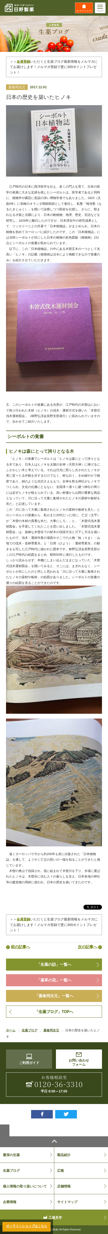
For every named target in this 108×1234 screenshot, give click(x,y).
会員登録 (23, 919)
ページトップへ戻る (54, 1141)
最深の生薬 (11, 1155)
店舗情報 (64, 1186)
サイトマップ (67, 1202)
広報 (60, 1170)
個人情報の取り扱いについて (25, 1186)
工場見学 (55, 1218)
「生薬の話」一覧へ (54, 964)
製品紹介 (64, 1155)
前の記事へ (20, 947)
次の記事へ (87, 947)
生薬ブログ (11, 1170)
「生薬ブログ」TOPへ (54, 1012)
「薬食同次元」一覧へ (54, 996)
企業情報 (9, 1202)
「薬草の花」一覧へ (54, 980)
